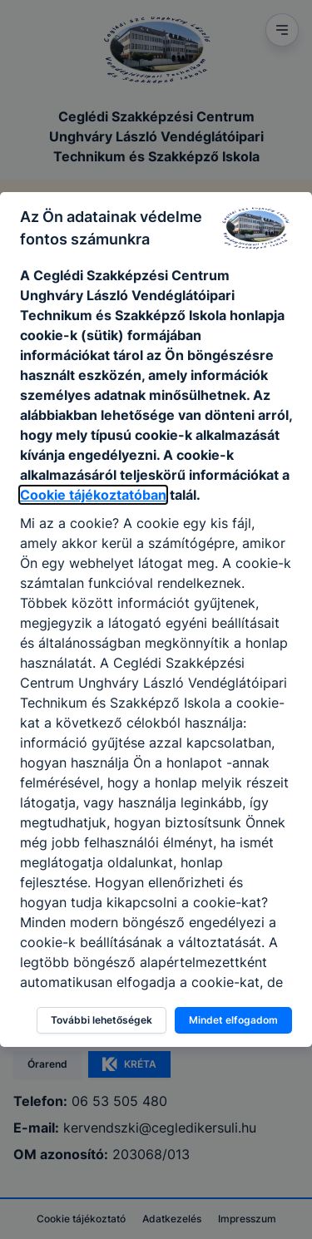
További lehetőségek (101, 1020)
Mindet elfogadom (233, 1020)
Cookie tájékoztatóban (93, 494)
